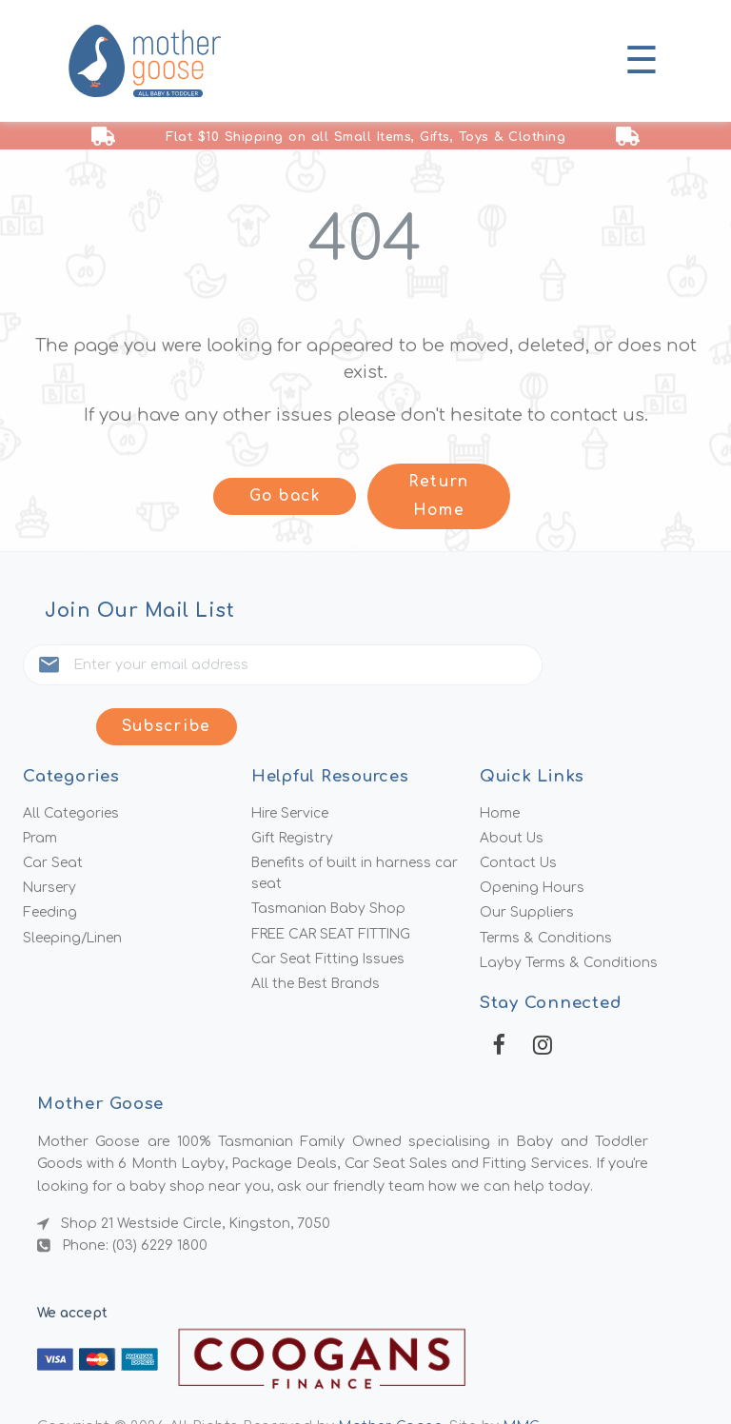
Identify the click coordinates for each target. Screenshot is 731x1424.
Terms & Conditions (546, 888)
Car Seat (53, 811)
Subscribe (621, 669)
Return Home (438, 497)
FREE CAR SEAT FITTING (335, 884)
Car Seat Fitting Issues (329, 910)
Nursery (50, 836)
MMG (525, 1378)
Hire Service (292, 758)
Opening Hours (533, 836)
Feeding (51, 862)
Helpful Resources (332, 721)
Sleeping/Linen (75, 888)
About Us (512, 785)
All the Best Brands (318, 935)
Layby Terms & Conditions (570, 913)
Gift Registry (293, 785)
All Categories (72, 758)
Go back (285, 497)
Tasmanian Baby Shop (329, 858)
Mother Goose (392, 1378)
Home (501, 758)
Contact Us (520, 811)
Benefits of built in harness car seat (357, 822)
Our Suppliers (527, 862)
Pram (40, 785)
